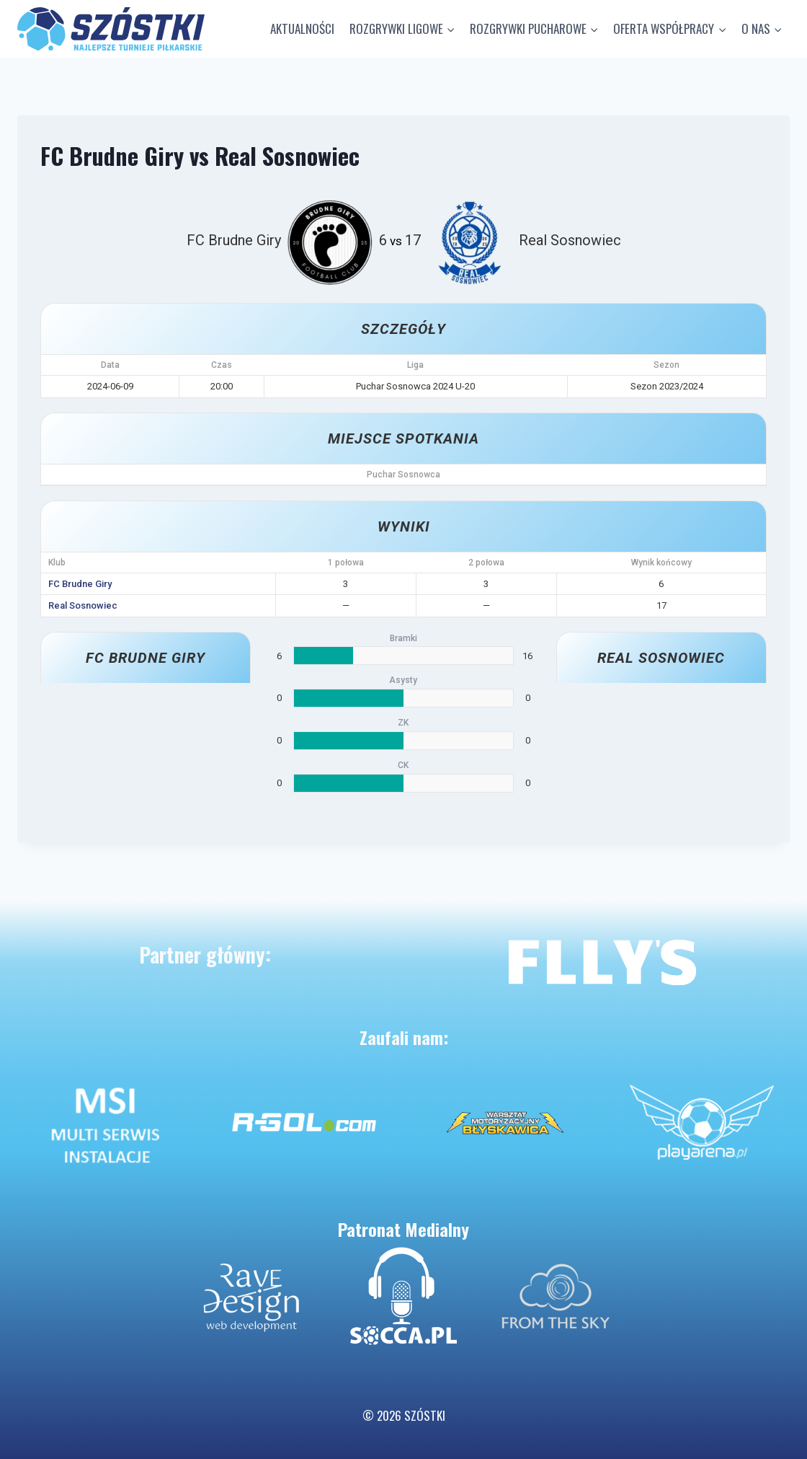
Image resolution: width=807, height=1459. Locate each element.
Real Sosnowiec (82, 605)
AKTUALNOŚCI (302, 28)
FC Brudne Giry (80, 583)
